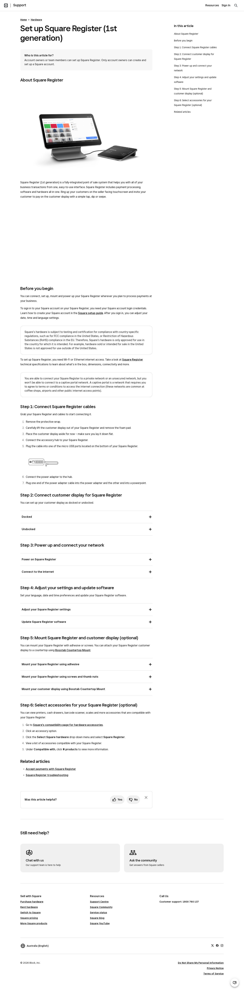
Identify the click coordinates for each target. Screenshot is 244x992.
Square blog (97, 918)
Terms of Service (213, 973)
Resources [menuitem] (212, 5)
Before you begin (183, 40)
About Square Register (186, 33)
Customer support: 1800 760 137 (179, 901)
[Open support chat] (234, 982)
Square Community (101, 907)
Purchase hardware (31, 901)
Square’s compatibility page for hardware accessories (68, 725)
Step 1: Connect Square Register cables (195, 47)
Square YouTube (100, 923)
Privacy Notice (215, 968)
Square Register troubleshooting (47, 775)
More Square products (33, 923)
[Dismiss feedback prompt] (146, 797)
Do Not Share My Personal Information (201, 962)
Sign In (226, 5)
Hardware (36, 19)
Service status (98, 912)
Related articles (182, 112)
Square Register (132, 359)
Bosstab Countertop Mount (72, 650)
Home (23, 19)
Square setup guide (90, 313)
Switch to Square (30, 912)
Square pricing (29, 918)
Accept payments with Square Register (51, 769)
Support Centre (99, 901)
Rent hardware (29, 907)
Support (19, 5)
